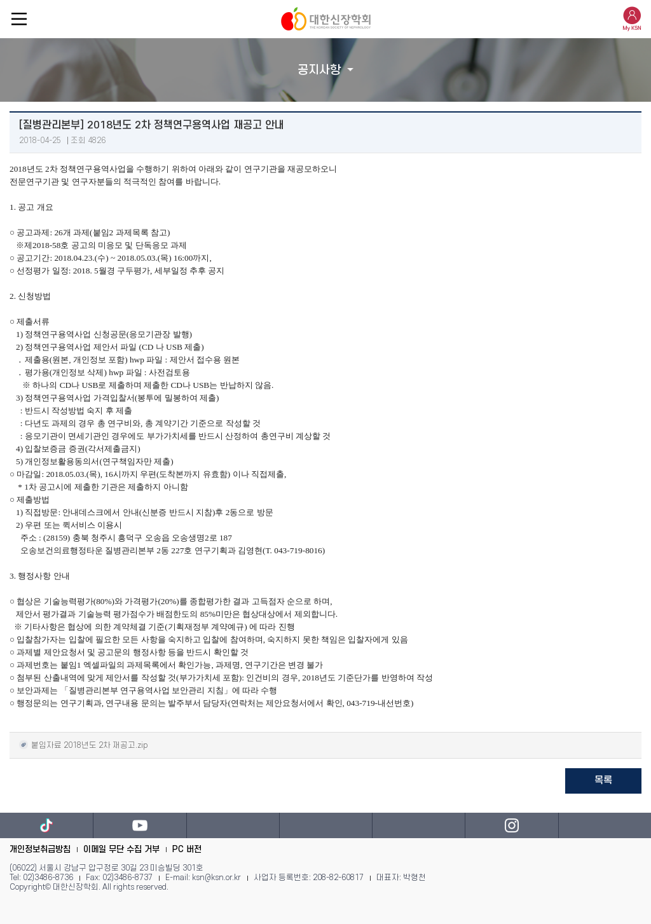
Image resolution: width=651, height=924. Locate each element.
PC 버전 (187, 849)
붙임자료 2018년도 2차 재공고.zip (83, 744)
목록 (603, 780)
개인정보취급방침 (40, 849)
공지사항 (319, 70)
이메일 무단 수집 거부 (121, 849)
